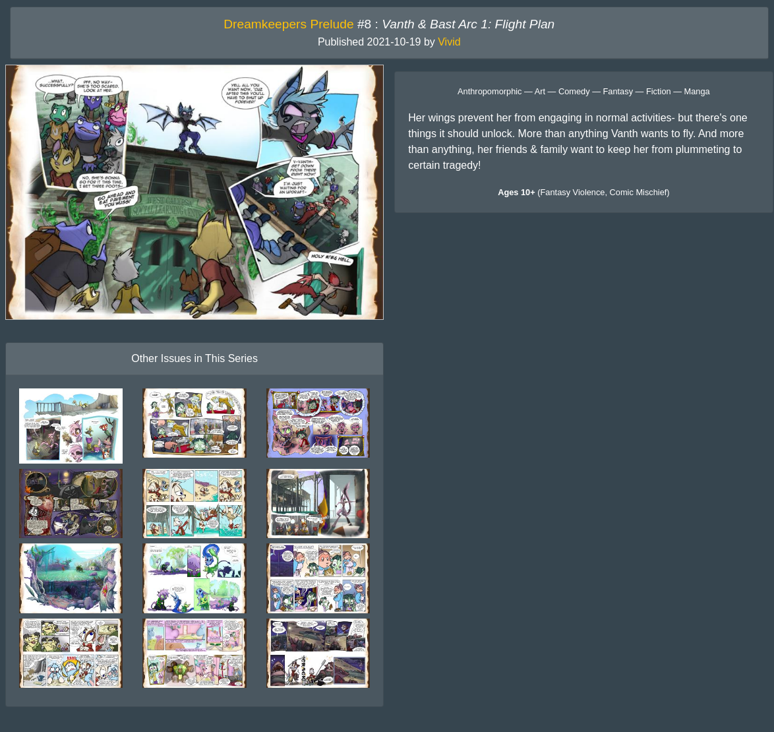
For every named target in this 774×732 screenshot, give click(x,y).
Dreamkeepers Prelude (288, 24)
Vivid (449, 41)
